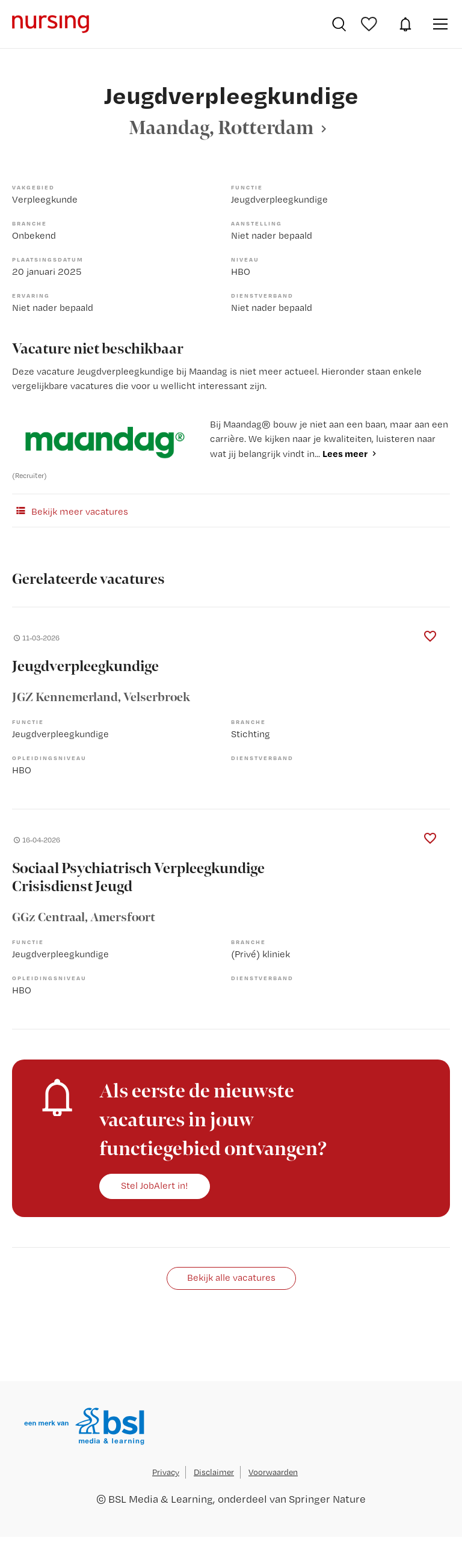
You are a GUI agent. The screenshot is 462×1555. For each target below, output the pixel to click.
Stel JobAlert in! (154, 1185)
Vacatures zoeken (339, 24)
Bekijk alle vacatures (231, 1277)
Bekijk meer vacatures (70, 510)
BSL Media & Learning (160, 1498)
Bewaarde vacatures (370, 24)
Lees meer (345, 453)
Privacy (165, 1472)
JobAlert (405, 24)
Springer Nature (327, 1498)
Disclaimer (214, 1472)
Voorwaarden (273, 1472)
